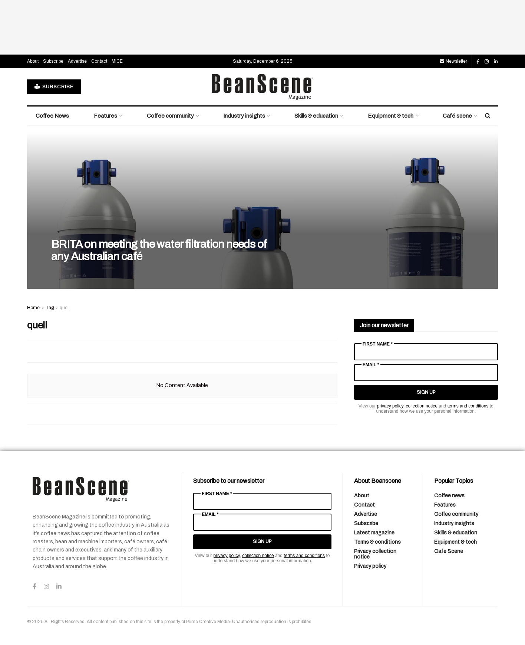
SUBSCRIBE (53, 86)
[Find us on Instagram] (487, 62)
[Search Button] (488, 116)
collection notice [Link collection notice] (422, 406)
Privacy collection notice (375, 554)
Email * (371, 364)
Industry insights (244, 116)
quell (65, 307)
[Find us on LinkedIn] (496, 62)
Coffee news (449, 495)
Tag (50, 307)
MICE (117, 61)
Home (33, 307)
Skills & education (316, 116)
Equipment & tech (390, 116)
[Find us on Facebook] (477, 62)
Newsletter (453, 61)
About (33, 61)
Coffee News (52, 116)
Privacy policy (370, 566)
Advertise (77, 61)
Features (105, 116)
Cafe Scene (448, 551)
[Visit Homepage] (262, 87)
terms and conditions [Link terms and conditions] (468, 406)
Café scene (457, 116)
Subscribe (53, 61)
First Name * (378, 344)
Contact (99, 61)
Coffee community (170, 116)
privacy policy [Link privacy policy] (390, 406)
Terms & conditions (377, 542)
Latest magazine (374, 533)
